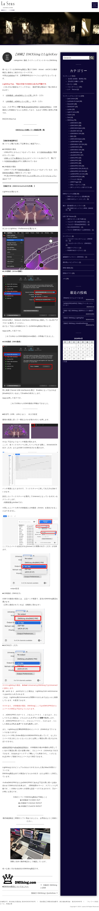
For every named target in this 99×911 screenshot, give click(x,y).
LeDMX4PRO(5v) (76, 176)
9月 (7, 57)
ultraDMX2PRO (31, 107)
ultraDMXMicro (75, 152)
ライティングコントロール (38, 60)
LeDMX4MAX (74, 141)
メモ (64, 279)
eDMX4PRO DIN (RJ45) (78, 168)
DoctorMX (70, 104)
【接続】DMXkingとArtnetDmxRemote (75, 323)
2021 (7, 59)
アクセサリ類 (74, 179)
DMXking (53, 60)
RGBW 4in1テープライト (75, 250)
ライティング (67, 76)
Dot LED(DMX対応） (74, 227)
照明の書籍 (66, 268)
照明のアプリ (67, 273)
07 (7, 55)
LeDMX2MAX (74, 147)
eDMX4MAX (74, 123)
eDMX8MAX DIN (75, 133)
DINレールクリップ (76, 185)
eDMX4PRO (74, 163)
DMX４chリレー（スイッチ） (77, 199)
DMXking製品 (46, 152)
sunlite (69, 109)
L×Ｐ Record (72, 89)
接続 (25, 60)
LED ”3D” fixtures (68, 216)
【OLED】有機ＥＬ (73, 81)
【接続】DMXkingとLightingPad (73, 318)
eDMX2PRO (45, 107)
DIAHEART (71, 107)
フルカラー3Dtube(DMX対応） (77, 224)
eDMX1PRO (74, 158)
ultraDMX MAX (75, 131)
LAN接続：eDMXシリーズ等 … (18, 101)
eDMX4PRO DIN (75, 166)
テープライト (67, 236)
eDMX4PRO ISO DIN (77, 171)
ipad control (71, 98)
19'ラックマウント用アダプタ (80, 187)
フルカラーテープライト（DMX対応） (79, 243)
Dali (68, 117)
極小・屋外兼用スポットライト (73, 205)
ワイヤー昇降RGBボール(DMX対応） (79, 230)
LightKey (11, 75)
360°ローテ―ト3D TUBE (75, 219)
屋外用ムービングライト (71, 262)
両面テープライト (73, 248)
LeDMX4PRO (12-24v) (77, 174)
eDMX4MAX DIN (75, 150)
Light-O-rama (71, 112)
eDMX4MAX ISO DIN (77, 144)
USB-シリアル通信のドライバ (16, 158)
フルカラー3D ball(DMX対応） (77, 222)
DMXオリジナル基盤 (69, 194)
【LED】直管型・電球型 (75, 79)
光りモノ (70, 84)
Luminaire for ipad (73, 101)
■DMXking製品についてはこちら (15, 886)
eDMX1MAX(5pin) (76, 139)
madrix (69, 115)
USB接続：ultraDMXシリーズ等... (19, 95)
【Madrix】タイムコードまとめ (73, 298)
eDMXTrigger (74, 182)
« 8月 (65, 362)
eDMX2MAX (74, 125)
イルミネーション (73, 87)
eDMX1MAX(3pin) (76, 128)
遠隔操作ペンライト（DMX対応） (74, 257)
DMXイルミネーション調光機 (77, 196)
